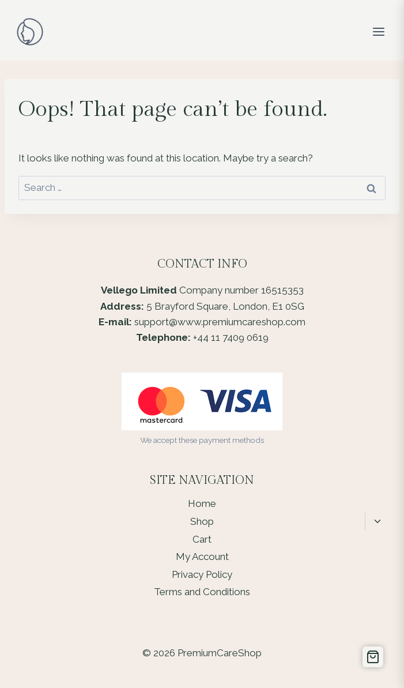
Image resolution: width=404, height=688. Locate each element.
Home (202, 503)
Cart (202, 539)
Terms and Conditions (202, 591)
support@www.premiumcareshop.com (219, 322)
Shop (202, 521)
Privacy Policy (202, 574)
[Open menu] (378, 31)
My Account (202, 556)
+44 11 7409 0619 (231, 337)
